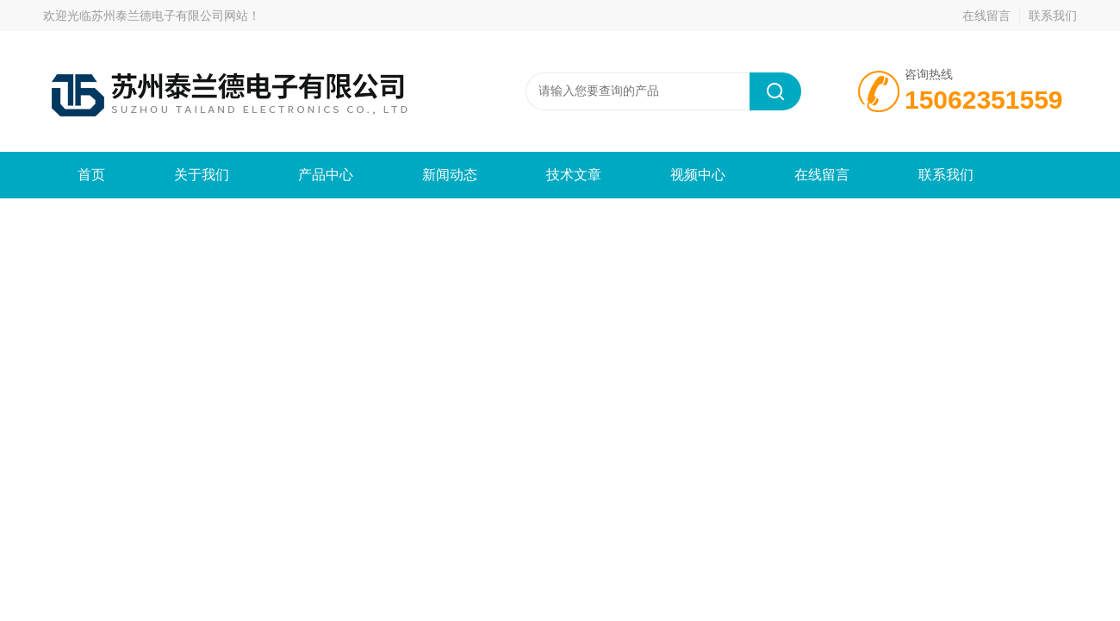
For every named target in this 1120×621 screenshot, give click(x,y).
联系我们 (1053, 15)
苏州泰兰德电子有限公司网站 (169, 15)
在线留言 (986, 15)
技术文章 (573, 174)
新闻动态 (449, 174)
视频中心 (697, 174)
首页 (91, 174)
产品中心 (325, 174)
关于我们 (201, 174)
